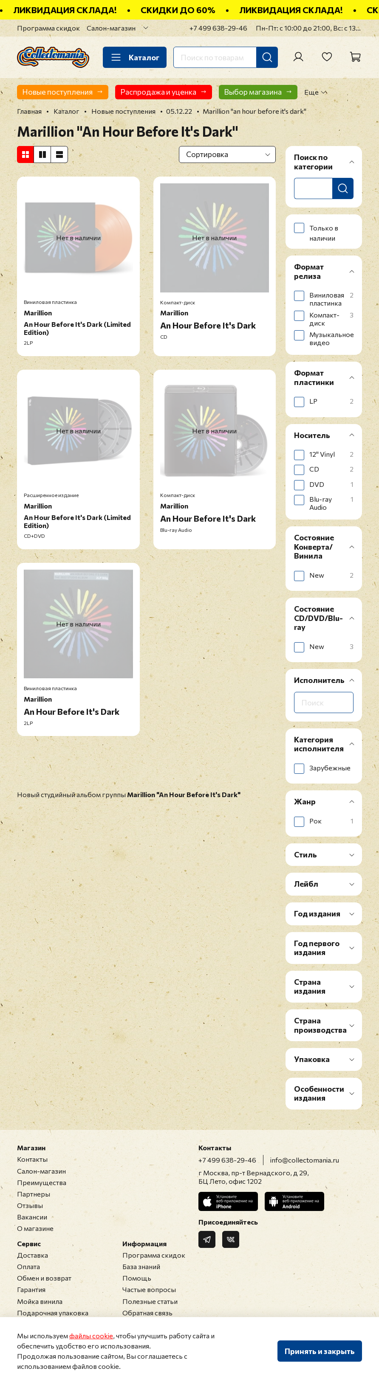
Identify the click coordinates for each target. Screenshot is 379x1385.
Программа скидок (48, 28)
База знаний (141, 1266)
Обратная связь (147, 1313)
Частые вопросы (149, 1289)
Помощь (136, 1278)
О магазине (35, 1228)
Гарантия (31, 1289)
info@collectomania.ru (304, 1160)
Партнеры (33, 1194)
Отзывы (30, 1205)
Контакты (32, 1159)
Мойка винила (39, 1301)
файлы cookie (91, 1336)
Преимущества (41, 1182)
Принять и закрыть (320, 1351)
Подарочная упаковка (52, 1313)
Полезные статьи (150, 1301)
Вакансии (32, 1217)
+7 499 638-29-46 (218, 28)
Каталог (134, 57)
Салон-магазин (111, 28)
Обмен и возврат (44, 1278)
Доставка (32, 1255)
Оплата (28, 1266)
